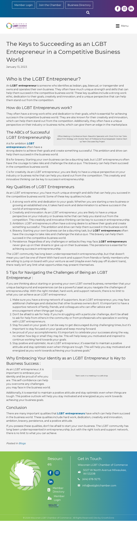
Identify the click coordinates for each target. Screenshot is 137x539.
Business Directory (79, 5)
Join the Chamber (50, 5)
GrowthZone (107, 517)
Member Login (23, 5)
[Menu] (122, 26)
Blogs (22, 443)
